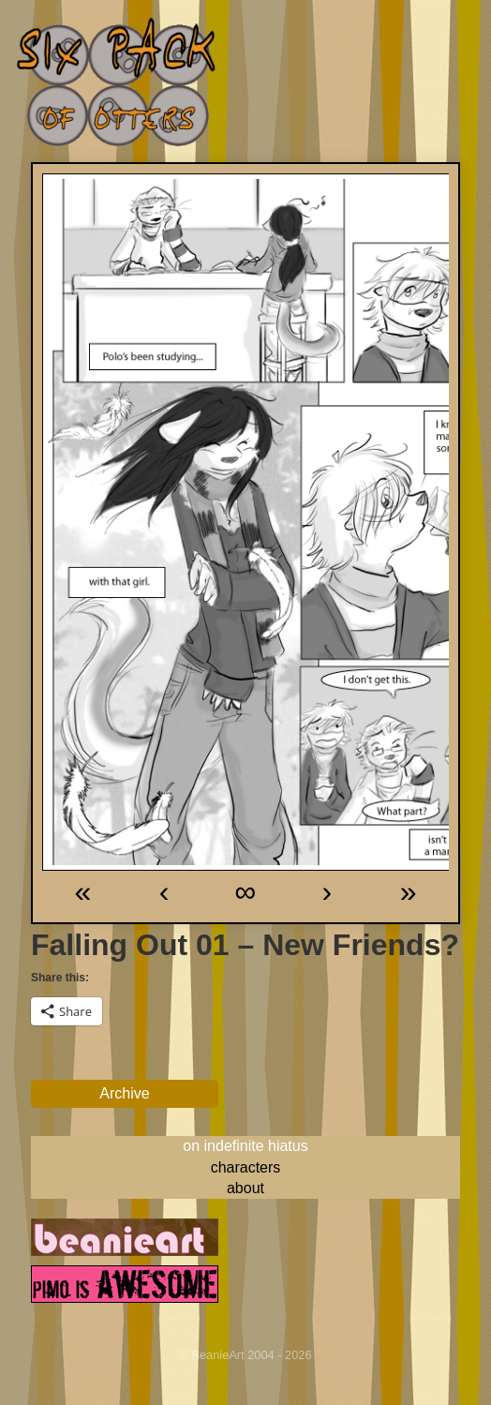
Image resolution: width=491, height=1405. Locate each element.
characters (246, 1167)
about (245, 1188)
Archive (124, 1093)
